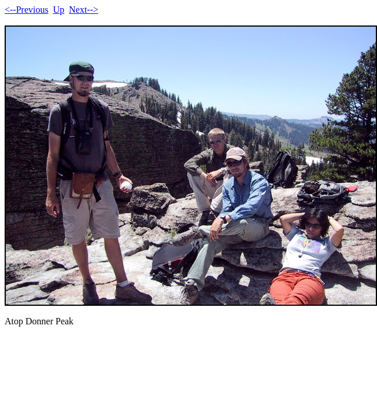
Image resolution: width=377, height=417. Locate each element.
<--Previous (27, 9)
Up (59, 9)
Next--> (83, 9)
